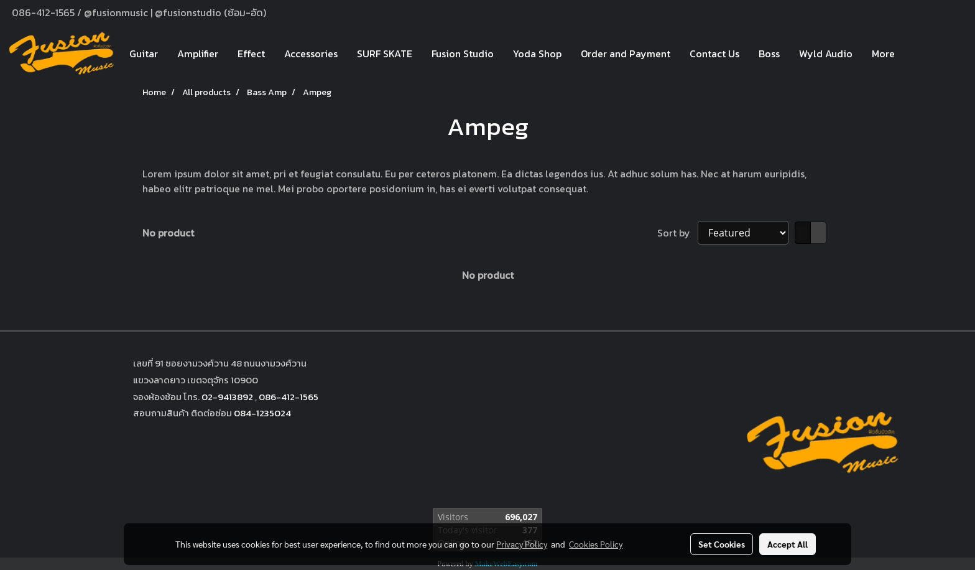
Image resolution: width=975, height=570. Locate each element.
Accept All (787, 543)
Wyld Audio (826, 53)
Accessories (311, 53)
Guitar (143, 53)
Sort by (677, 232)
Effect (251, 53)
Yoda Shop (537, 53)
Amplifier (197, 53)
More (883, 53)
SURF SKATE (384, 53)
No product (168, 232)
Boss (769, 53)
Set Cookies (721, 543)
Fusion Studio (463, 53)
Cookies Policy (595, 543)
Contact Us (714, 53)
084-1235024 (262, 413)
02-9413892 (227, 397)
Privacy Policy (521, 543)
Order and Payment (625, 53)
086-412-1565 (288, 397)
